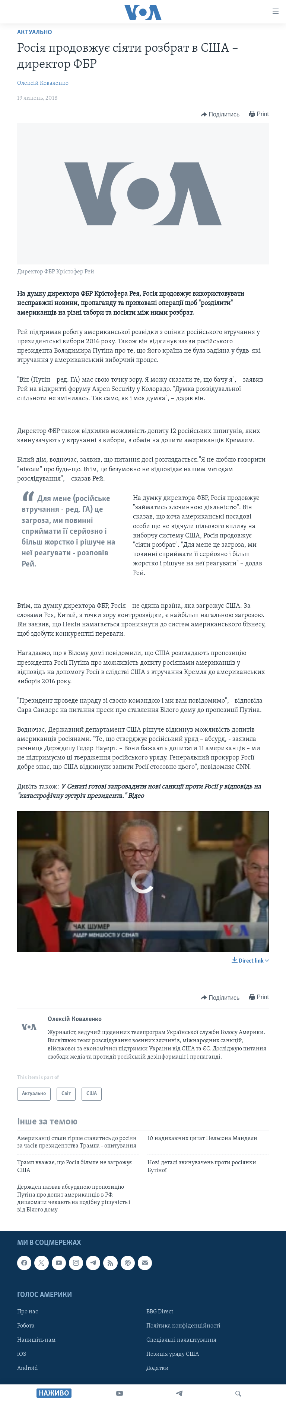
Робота (26, 1326)
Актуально (34, 32)
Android (27, 1368)
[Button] (220, 114)
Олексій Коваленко (43, 83)
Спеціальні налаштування (181, 1340)
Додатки (157, 1368)
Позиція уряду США (172, 1354)
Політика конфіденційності (183, 1326)
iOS (21, 1354)
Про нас (27, 1312)
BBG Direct (159, 1312)
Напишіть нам (36, 1340)
